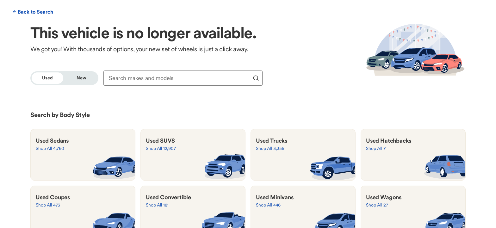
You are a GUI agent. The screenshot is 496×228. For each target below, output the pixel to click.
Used (47, 78)
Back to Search (33, 12)
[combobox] (178, 78)
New (81, 78)
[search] (256, 78)
